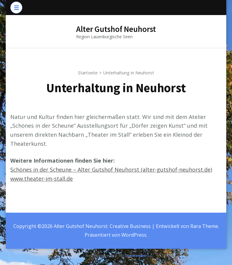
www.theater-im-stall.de (41, 178)
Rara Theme (204, 226)
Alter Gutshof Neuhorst (116, 29)
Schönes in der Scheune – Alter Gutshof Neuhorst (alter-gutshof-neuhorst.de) (111, 169)
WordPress (134, 235)
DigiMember (136, 255)
